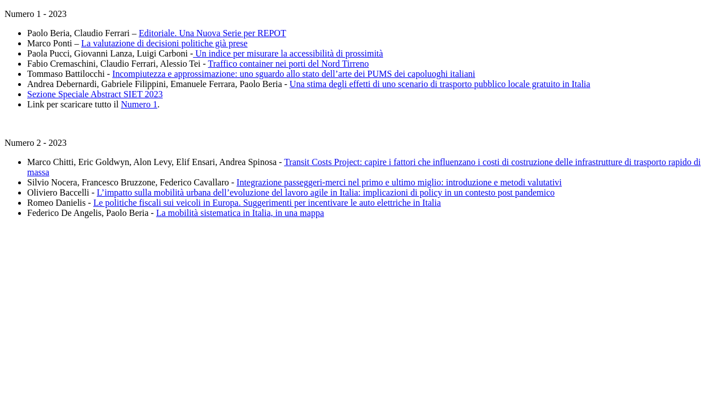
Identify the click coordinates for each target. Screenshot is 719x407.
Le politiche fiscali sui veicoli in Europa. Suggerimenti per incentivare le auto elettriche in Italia (267, 202)
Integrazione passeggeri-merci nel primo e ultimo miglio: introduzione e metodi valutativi (399, 182)
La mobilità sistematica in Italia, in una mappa (240, 213)
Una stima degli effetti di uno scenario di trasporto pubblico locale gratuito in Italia (440, 84)
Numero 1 (139, 104)
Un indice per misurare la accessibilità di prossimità (288, 53)
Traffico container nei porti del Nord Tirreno (288, 63)
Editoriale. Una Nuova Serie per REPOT (212, 33)
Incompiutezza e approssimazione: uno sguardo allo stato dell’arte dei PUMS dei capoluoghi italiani (293, 74)
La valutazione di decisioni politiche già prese (164, 43)
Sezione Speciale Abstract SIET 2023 (95, 94)
